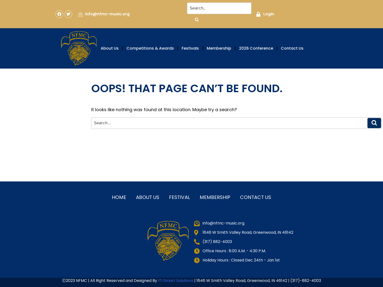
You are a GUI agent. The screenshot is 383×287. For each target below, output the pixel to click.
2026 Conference (256, 48)
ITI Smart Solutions (176, 280)
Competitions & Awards (150, 48)
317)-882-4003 (306, 280)
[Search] (196, 20)
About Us (110, 48)
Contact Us (292, 48)
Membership (219, 48)
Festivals (190, 48)
